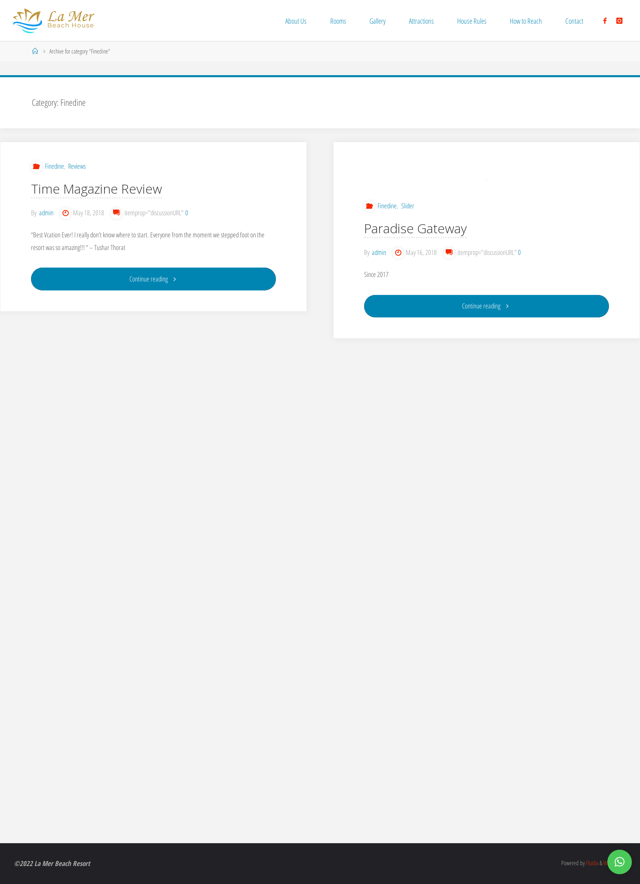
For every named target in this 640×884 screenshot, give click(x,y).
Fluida (591, 863)
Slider (407, 244)
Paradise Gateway (415, 267)
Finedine (54, 166)
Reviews (77, 166)
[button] (619, 862)
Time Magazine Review (96, 188)
